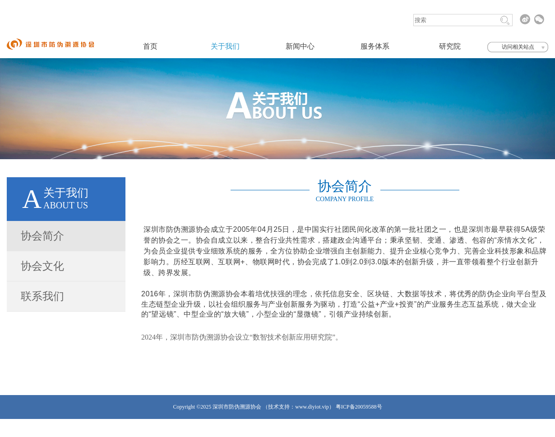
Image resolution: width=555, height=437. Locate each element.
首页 (150, 46)
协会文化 (42, 266)
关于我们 (225, 46)
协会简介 (42, 236)
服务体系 (375, 46)
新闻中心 (300, 46)
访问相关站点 (518, 47)
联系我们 (42, 296)
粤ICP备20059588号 (359, 407)
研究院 (450, 46)
